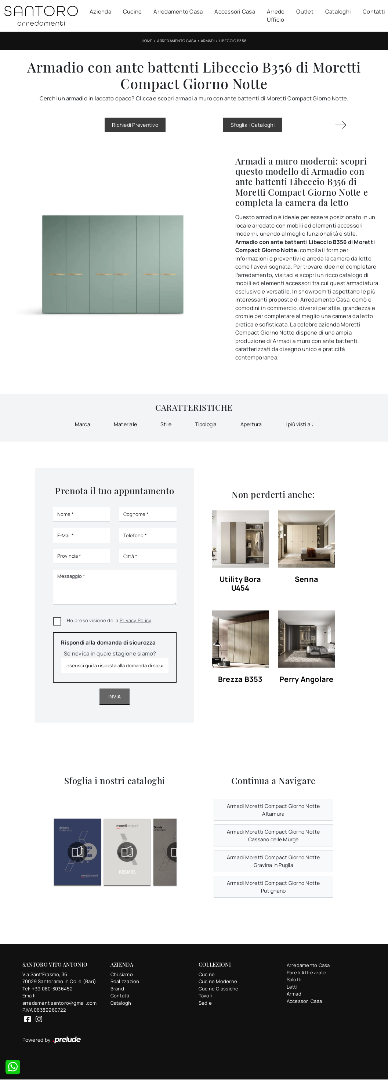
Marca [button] (82, 424)
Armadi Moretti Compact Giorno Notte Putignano (273, 886)
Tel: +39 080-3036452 (47, 988)
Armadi (208, 40)
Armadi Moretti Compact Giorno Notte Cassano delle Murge (273, 835)
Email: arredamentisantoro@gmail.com (59, 999)
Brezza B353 (240, 679)
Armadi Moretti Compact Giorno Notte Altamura (273, 809)
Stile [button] (165, 424)
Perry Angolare (306, 679)
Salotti (294, 979)
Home (147, 40)
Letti (292, 986)
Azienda (100, 11)
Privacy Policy (136, 620)
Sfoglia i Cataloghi (253, 124)
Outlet (304, 11)
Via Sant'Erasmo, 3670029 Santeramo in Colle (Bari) (59, 978)
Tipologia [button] (206, 424)
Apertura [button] (251, 424)
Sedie (205, 1003)
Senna (306, 579)
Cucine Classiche (219, 988)
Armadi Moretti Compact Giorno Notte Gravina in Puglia (273, 861)
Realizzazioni (125, 981)
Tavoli (205, 995)
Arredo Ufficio (276, 16)
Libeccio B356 (233, 40)
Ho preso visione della (109, 620)
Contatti (374, 11)
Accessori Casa (234, 11)
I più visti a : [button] (299, 424)
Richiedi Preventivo (135, 124)
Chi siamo (121, 974)
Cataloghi (338, 11)
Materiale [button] (125, 424)
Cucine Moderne (218, 981)
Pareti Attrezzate (306, 972)
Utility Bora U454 (240, 584)
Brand (117, 988)
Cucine (132, 11)
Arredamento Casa (178, 11)
